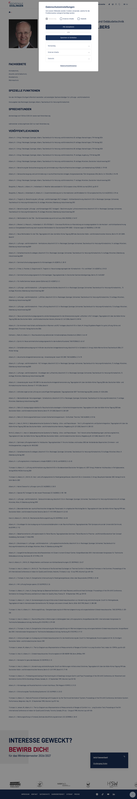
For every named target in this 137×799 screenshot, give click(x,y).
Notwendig (52, 19)
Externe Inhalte (68, 19)
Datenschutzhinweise (68, 66)
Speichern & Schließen (68, 38)
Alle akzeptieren (68, 27)
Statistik (83, 19)
